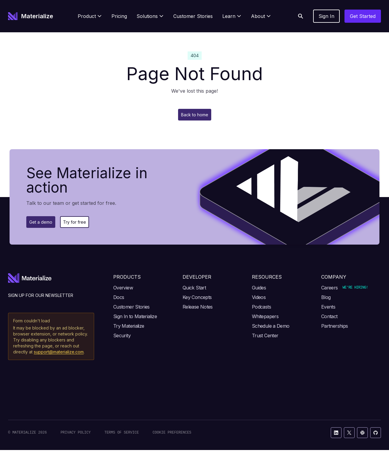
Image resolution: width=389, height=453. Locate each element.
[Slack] (362, 435)
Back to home (194, 115)
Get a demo (45, 224)
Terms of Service (121, 435)
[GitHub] (375, 435)
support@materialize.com (59, 354)
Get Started (363, 16)
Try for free (86, 224)
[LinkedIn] (336, 435)
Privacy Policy (76, 435)
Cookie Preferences (172, 435)
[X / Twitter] (349, 435)
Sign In (326, 16)
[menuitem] (90, 16)
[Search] (300, 16)
